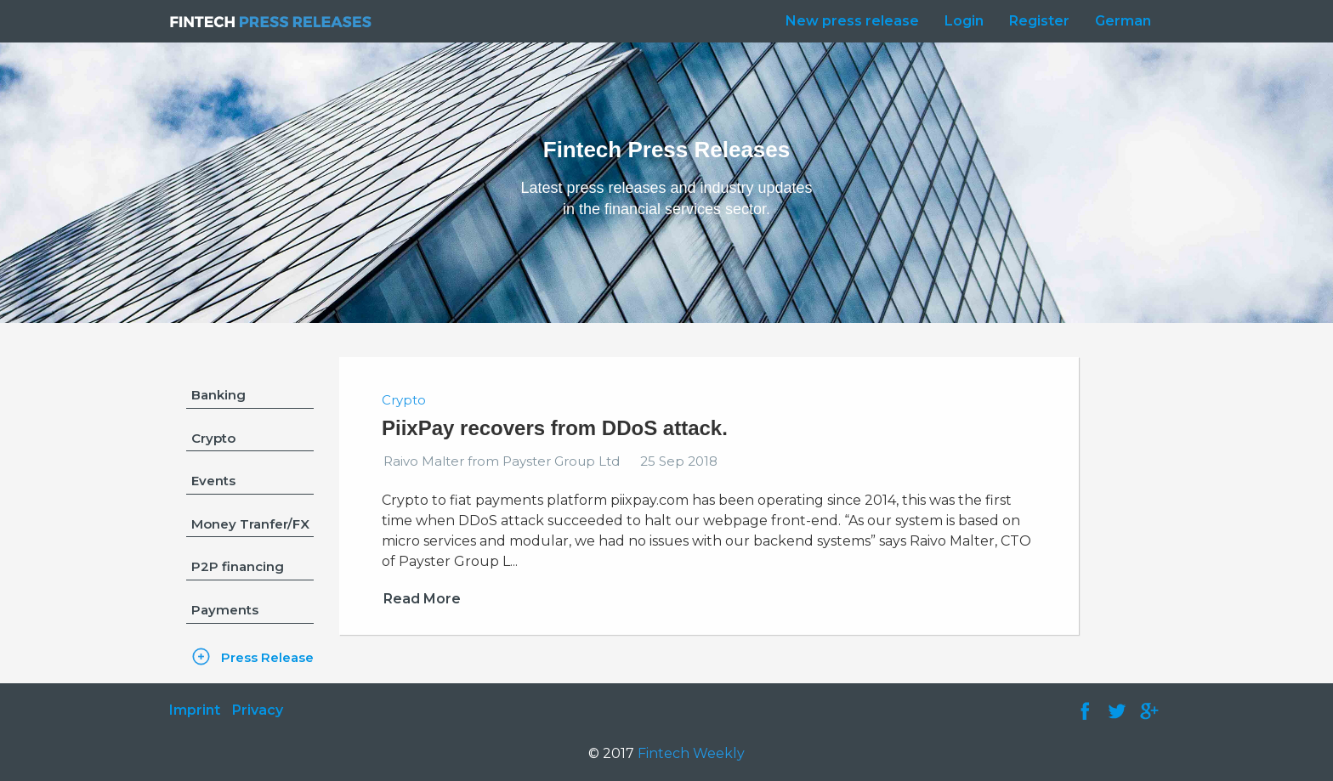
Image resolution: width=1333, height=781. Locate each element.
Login (964, 21)
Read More (422, 599)
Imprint (194, 710)
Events (213, 481)
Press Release (267, 657)
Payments (224, 610)
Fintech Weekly (691, 753)
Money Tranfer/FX (250, 524)
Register (1039, 21)
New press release (852, 21)
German (1123, 21)
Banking (218, 395)
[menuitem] (848, 21)
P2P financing (237, 566)
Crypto (213, 438)
